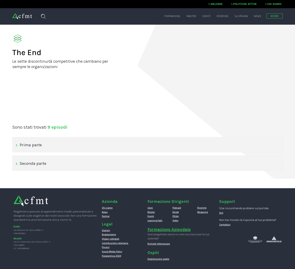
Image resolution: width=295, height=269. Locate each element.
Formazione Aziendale (169, 229)
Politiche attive (245, 4)
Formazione (172, 16)
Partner (106, 216)
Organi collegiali (110, 239)
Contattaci (224, 224)
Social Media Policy (112, 251)
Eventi (206, 16)
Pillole (175, 216)
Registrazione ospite (158, 259)
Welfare (216, 4)
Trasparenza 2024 (111, 256)
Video (175, 220)
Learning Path (155, 220)
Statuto (106, 230)
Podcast (176, 208)
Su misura (241, 16)
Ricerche (222, 16)
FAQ (221, 213)
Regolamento (109, 234)
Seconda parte (31, 163)
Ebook (175, 212)
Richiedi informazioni (159, 243)
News (257, 16)
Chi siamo (274, 4)
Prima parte (29, 145)
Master (191, 16)
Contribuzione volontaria (115, 243)
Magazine (202, 212)
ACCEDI (274, 16)
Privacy (105, 247)
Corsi (150, 208)
